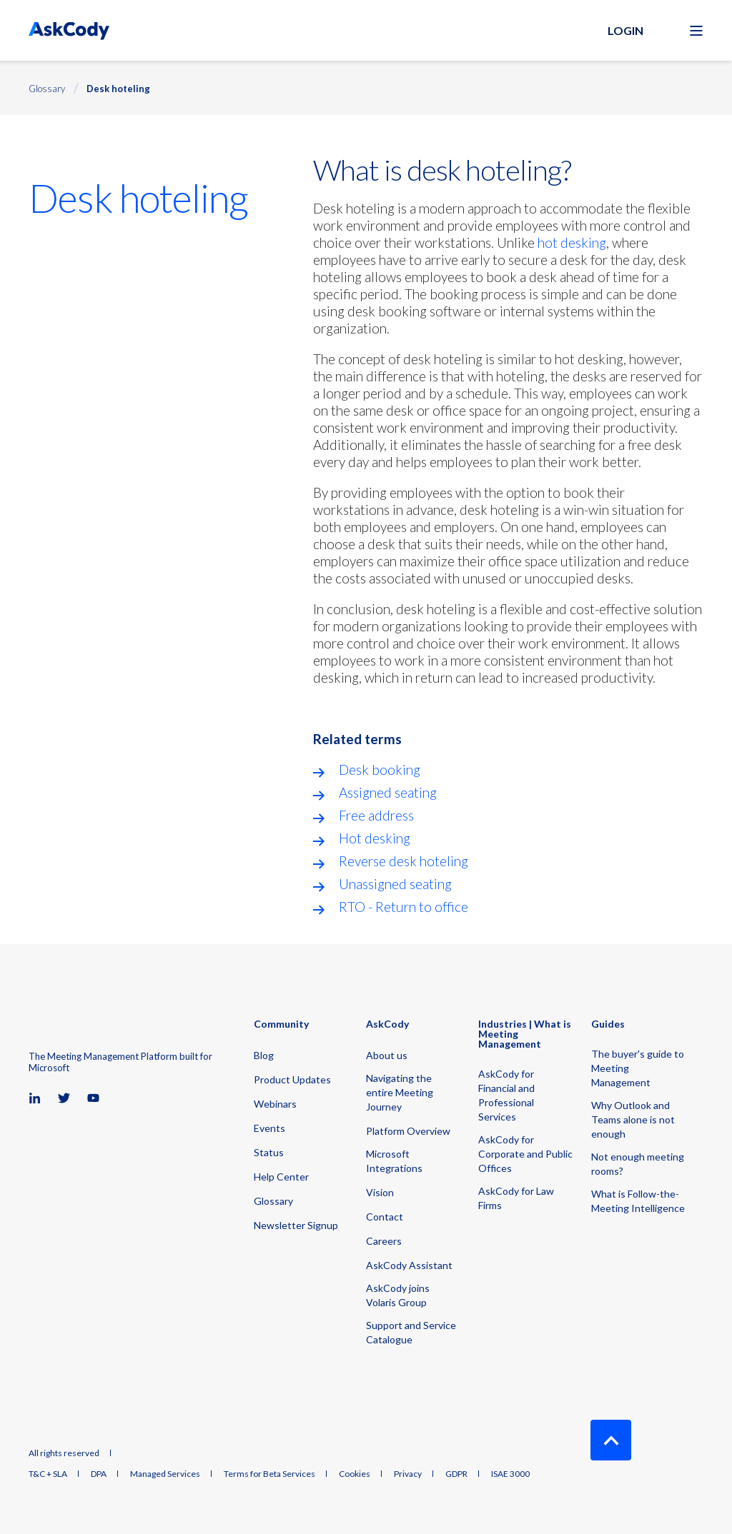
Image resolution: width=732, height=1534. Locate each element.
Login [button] (625, 30)
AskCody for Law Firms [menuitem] (516, 1198)
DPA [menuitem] (99, 1474)
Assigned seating (388, 792)
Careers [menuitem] (384, 1241)
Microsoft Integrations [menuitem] (394, 1161)
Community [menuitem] (281, 1024)
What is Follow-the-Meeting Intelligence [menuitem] (638, 1201)
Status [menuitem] (269, 1152)
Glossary (47, 88)
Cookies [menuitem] (354, 1474)
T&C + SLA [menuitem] (48, 1474)
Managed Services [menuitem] (165, 1474)
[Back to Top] (610, 1440)
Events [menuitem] (269, 1128)
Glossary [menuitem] (273, 1201)
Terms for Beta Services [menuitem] (269, 1474)
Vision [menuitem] (380, 1192)
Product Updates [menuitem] (292, 1079)
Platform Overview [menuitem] (408, 1131)
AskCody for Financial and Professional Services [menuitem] (506, 1095)
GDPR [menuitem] (456, 1474)
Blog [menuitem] (264, 1055)
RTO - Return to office (403, 906)
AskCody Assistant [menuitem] (409, 1265)
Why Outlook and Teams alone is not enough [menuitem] (633, 1119)
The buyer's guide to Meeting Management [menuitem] (637, 1068)
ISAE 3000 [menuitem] (510, 1474)
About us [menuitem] (386, 1055)
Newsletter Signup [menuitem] (296, 1225)
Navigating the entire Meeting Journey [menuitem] (399, 1092)
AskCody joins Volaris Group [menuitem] (398, 1295)
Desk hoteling (118, 88)
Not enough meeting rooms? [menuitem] (637, 1163)
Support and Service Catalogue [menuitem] (411, 1332)
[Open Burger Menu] (696, 31)
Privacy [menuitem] (408, 1474)
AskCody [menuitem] (387, 1024)
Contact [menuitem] (384, 1216)
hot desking (572, 242)
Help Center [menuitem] (281, 1176)
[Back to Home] (69, 30)
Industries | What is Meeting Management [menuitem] (524, 1034)
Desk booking (379, 769)
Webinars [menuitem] (275, 1104)
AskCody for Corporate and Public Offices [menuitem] (525, 1153)
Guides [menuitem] (608, 1024)
